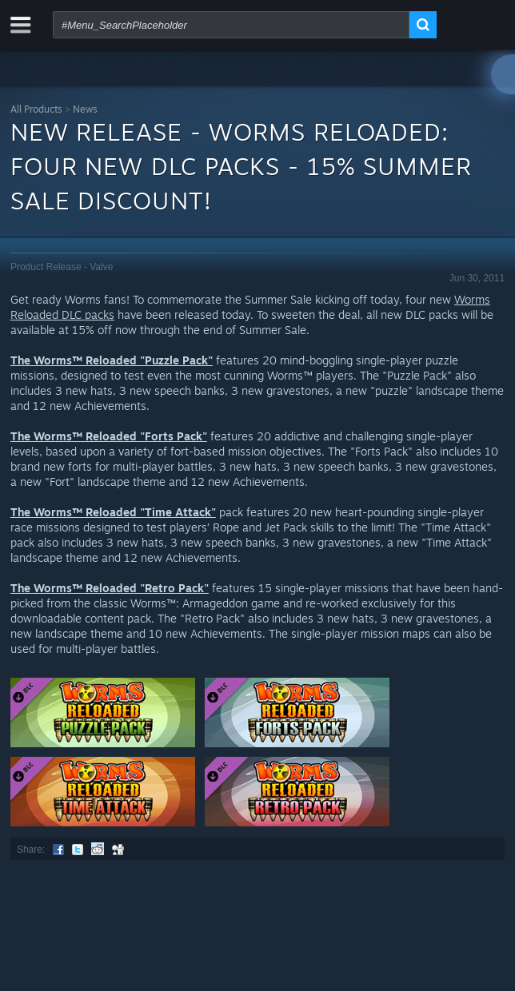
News (85, 109)
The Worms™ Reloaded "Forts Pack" (108, 436)
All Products (36, 109)
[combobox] (231, 24)
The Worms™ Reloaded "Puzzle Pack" (111, 360)
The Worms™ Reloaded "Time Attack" (113, 512)
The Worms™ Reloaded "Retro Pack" (109, 588)
